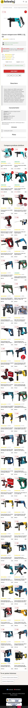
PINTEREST (17, 689)
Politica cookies (13, 695)
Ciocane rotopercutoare (7, 681)
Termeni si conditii (7, 693)
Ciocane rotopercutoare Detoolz (20, 7)
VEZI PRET (14, 71)
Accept (19, 707)
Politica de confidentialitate (18, 693)
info (12, 168)
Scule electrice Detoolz (7, 7)
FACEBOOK (10, 689)
